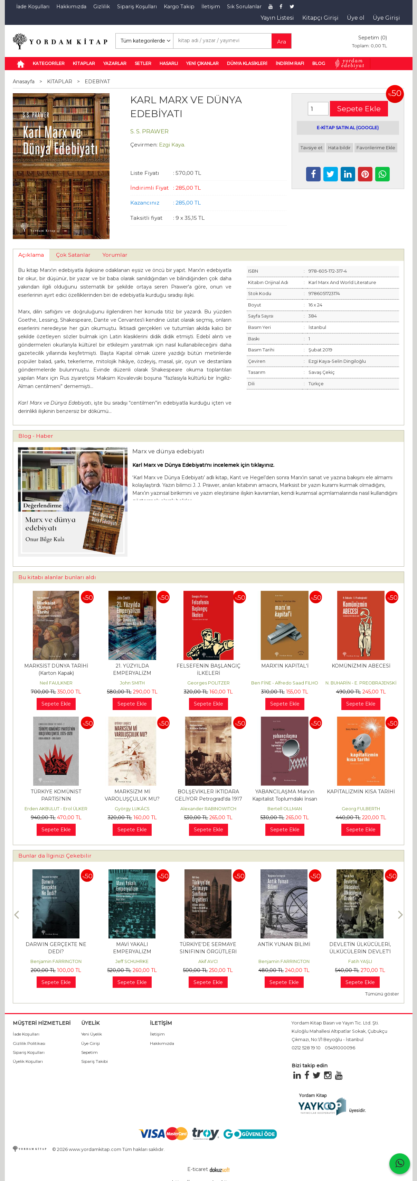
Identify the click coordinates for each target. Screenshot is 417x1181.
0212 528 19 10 (306, 1047)
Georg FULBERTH (361, 808)
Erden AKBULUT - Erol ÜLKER (56, 808)
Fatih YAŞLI (360, 961)
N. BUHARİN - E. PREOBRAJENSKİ (361, 683)
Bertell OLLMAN (284, 808)
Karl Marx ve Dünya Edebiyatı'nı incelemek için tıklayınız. (203, 465)
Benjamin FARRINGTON (56, 961)
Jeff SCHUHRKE (132, 961)
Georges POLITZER (208, 683)
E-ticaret (197, 1169)
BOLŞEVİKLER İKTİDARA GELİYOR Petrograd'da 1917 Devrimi (208, 798)
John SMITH (132, 683)
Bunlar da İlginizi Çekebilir (55, 855)
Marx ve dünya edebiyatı (168, 451)
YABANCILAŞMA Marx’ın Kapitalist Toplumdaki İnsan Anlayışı (284, 798)
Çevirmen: (144, 144)
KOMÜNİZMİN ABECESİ (361, 666)
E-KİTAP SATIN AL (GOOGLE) (348, 127)
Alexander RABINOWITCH (208, 808)
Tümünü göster (382, 993)
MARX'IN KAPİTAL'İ (285, 666)
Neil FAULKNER (56, 683)
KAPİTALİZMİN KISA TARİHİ (361, 791)
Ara (281, 41)
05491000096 (340, 1047)
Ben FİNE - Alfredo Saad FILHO (284, 683)
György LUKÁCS (132, 808)
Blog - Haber (35, 436)
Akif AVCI (208, 961)
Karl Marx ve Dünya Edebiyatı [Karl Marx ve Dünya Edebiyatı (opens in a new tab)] (168, 477)
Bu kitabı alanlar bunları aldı (57, 577)
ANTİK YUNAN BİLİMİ (284, 944)
